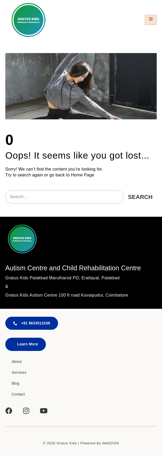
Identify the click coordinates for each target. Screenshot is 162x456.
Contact (18, 394)
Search (140, 197)
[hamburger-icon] (151, 20)
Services (19, 372)
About (17, 361)
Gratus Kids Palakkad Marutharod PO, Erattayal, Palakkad (62, 278)
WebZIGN (110, 443)
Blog (15, 383)
